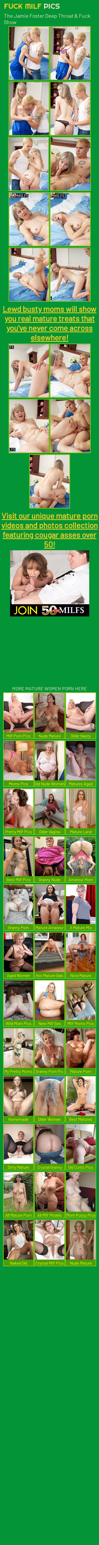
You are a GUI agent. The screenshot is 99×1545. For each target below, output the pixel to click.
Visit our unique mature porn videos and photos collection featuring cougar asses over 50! (49, 530)
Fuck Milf (32, 6)
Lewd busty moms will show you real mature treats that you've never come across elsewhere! (49, 323)
